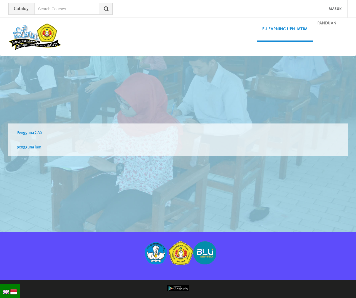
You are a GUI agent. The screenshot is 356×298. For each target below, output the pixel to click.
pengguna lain (29, 147)
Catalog (21, 8)
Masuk (335, 9)
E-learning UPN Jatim (285, 29)
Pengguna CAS (29, 132)
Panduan (327, 23)
